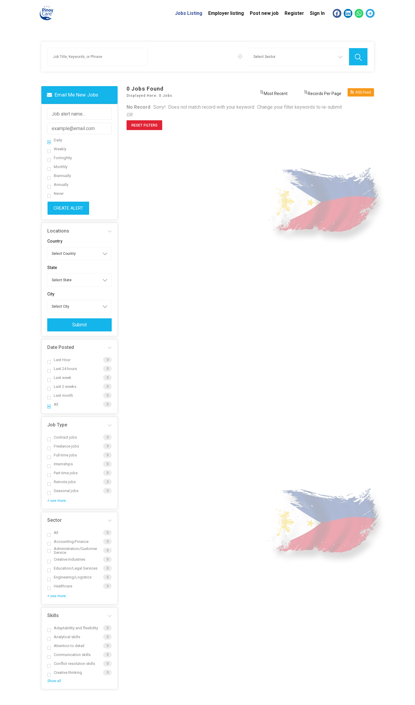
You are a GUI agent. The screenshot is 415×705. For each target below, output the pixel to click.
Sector (54, 520)
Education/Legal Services (72, 568)
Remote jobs (61, 482)
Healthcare (59, 586)
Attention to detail (65, 646)
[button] (337, 13)
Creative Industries (66, 559)
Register (294, 13)
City (50, 294)
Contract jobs (62, 437)
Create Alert (68, 208)
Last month (60, 395)
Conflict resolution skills (71, 664)
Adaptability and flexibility (72, 628)
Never (55, 193)
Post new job (264, 13)
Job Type (57, 425)
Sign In (317, 13)
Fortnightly (59, 158)
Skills (53, 615)
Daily (54, 140)
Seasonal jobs (62, 491)
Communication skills (69, 655)
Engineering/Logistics (69, 577)
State (52, 267)
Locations (58, 231)
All (52, 404)
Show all (54, 681)
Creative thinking (64, 672)
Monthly (57, 167)
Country (54, 241)
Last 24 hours (62, 369)
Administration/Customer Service (72, 550)
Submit (79, 325)
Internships (60, 464)
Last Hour (58, 360)
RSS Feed (361, 92)
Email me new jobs (72, 95)
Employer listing (226, 13)
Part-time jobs (62, 473)
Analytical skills (63, 637)
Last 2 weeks (61, 386)
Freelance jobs (63, 446)
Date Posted (60, 347)
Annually (57, 184)
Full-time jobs (62, 455)
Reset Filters (144, 125)
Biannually (59, 176)
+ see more (56, 500)
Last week (59, 378)
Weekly (56, 149)
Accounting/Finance (68, 541)
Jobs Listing (188, 13)
